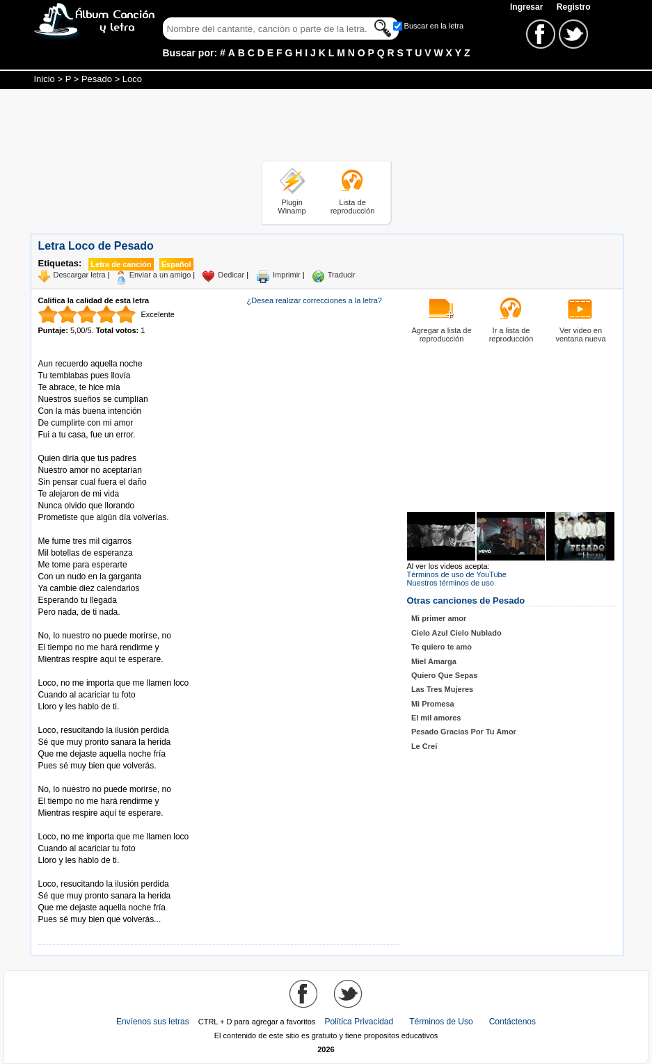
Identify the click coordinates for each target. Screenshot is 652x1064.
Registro (574, 7)
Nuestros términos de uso (450, 583)
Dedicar (231, 275)
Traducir (342, 275)
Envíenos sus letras (152, 1021)
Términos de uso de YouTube (457, 574)
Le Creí (424, 746)
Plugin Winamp (291, 206)
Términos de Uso (440, 1021)
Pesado (96, 79)
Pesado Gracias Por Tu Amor (463, 731)
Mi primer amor (438, 618)
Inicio (44, 79)
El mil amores (436, 718)
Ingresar (528, 7)
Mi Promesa (432, 704)
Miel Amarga (433, 661)
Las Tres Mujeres (442, 689)
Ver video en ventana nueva (580, 334)
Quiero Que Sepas (444, 675)
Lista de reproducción (353, 206)
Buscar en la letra (434, 26)
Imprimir (287, 275)
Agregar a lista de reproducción (441, 334)
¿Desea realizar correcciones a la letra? (314, 300)
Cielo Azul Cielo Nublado (456, 633)
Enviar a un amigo (160, 275)
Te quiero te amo (441, 647)
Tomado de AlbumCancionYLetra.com (96, 872)
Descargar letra (80, 275)
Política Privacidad (358, 1021)
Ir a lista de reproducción (511, 334)
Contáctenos (512, 1021)
